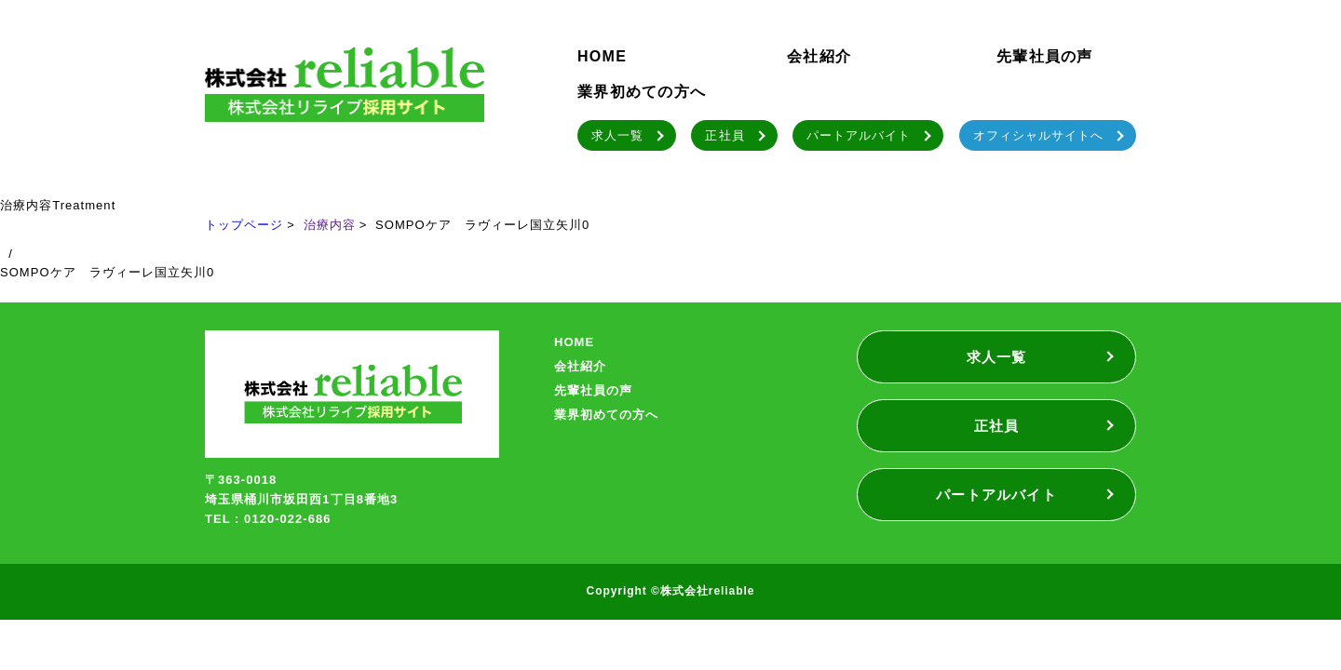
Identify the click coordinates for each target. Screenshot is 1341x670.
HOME (602, 56)
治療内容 (330, 225)
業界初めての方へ (641, 92)
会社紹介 (819, 56)
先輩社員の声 (1044, 56)
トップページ (244, 225)
